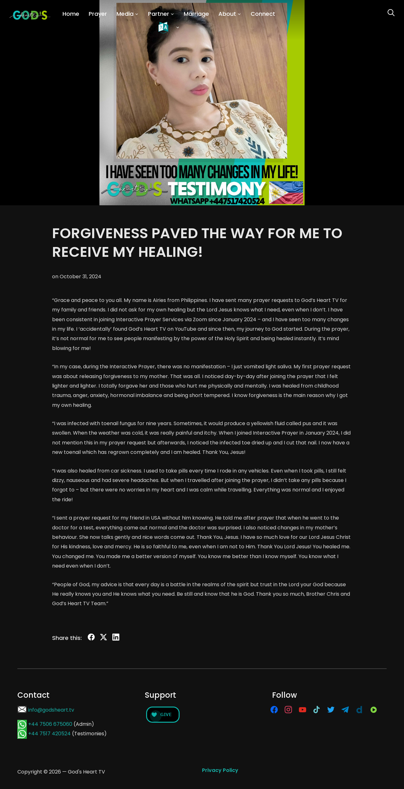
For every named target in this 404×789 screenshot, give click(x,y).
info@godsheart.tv (51, 710)
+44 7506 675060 (50, 724)
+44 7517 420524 (49, 733)
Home (70, 14)
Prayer (98, 14)
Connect (263, 14)
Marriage (196, 14)
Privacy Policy (220, 770)
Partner (158, 14)
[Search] (391, 12)
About (227, 14)
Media (125, 14)
